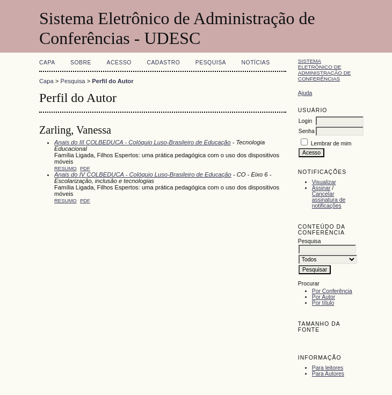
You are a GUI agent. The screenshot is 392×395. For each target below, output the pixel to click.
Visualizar (324, 182)
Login (305, 121)
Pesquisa (210, 62)
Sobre (80, 62)
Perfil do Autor (112, 81)
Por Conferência (332, 291)
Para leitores (327, 368)
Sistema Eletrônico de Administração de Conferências (324, 70)
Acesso (119, 62)
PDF (85, 168)
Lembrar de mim (331, 144)
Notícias (256, 62)
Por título (323, 303)
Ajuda (305, 93)
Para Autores (328, 374)
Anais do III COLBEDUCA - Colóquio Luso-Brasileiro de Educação (142, 142)
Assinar (321, 188)
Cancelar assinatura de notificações (328, 200)
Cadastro (163, 62)
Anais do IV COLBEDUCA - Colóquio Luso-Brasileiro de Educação (142, 174)
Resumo (65, 168)
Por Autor (323, 297)
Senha (307, 131)
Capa (47, 62)
